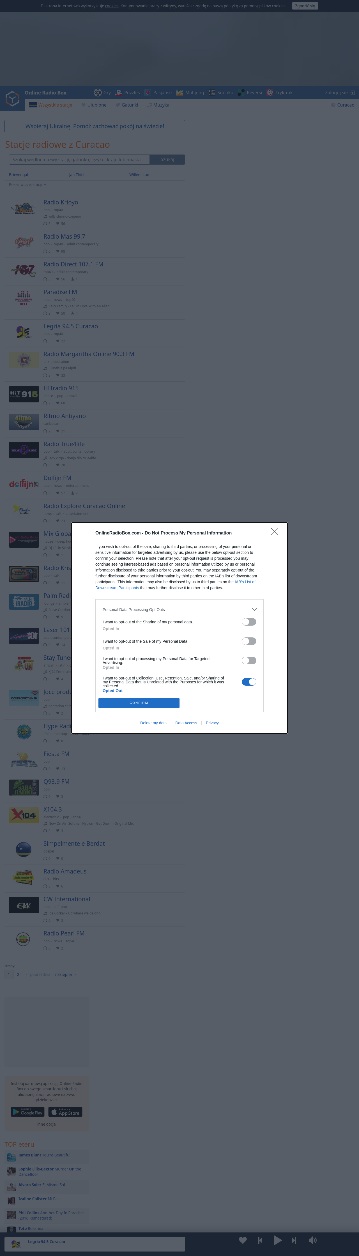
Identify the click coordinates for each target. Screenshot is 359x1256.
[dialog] (179, 628)
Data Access (186, 723)
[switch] (249, 622)
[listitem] (179, 609)
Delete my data (153, 723)
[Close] (276, 533)
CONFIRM (138, 703)
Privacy (212, 723)
